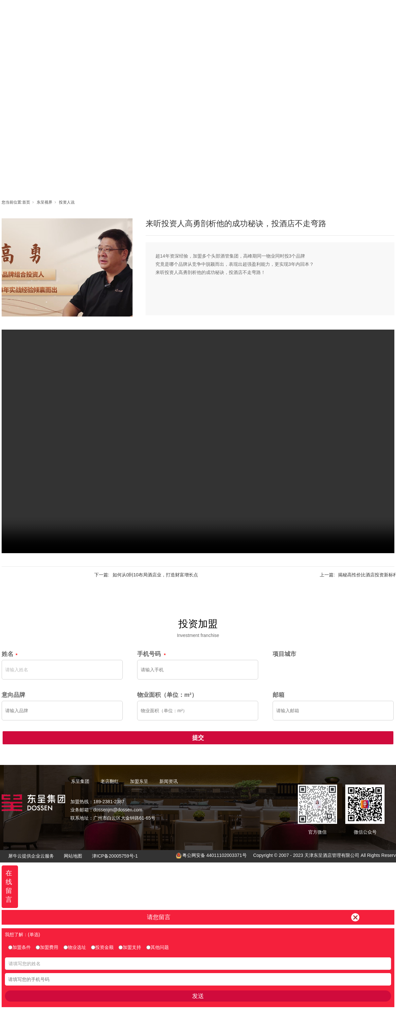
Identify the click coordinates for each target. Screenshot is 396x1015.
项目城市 (284, 654)
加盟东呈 (227, 11)
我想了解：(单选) (22, 934)
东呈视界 (257, 11)
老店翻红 (198, 11)
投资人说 (67, 202)
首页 (139, 11)
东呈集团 (168, 11)
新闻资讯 (286, 11)
